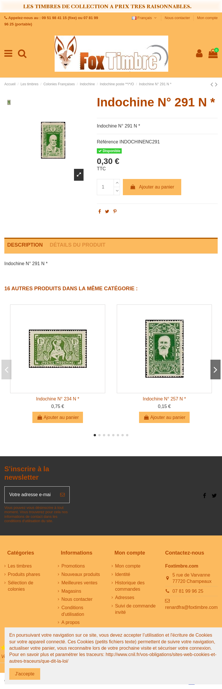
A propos (70, 622)
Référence (107, 141)
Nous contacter (178, 18)
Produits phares (24, 574)
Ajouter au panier (152, 186)
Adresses (124, 597)
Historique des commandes (130, 586)
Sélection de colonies (20, 586)
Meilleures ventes (79, 582)
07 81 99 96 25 (188, 591)
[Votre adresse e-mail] (30, 495)
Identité (122, 574)
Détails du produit (78, 245)
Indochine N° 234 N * (57, 398)
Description (25, 245)
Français (145, 18)
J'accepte (24, 673)
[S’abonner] (62, 495)
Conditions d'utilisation (72, 610)
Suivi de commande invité (135, 609)
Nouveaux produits (80, 574)
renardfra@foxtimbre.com (191, 607)
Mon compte (207, 18)
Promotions (73, 566)
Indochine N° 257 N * (164, 398)
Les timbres (20, 566)
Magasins (71, 591)
